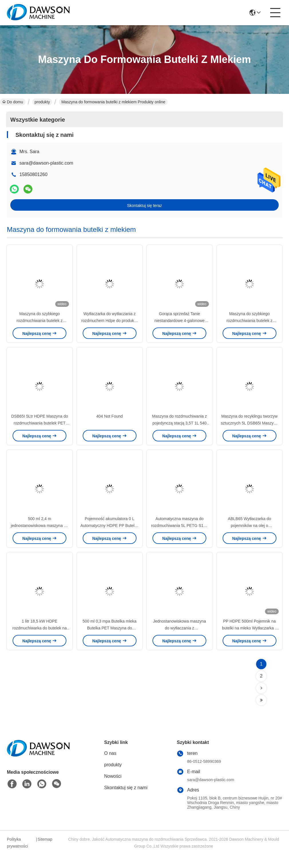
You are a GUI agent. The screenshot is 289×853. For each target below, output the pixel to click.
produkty (42, 102)
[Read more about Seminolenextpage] (261, 688)
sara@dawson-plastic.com (46, 163)
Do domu (12, 102)
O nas (110, 753)
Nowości (112, 776)
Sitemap (44, 839)
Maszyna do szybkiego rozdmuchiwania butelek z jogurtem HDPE (40, 320)
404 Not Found (109, 416)
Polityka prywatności (17, 842)
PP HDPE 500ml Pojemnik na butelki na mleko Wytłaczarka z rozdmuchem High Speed (249, 628)
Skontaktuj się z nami (125, 787)
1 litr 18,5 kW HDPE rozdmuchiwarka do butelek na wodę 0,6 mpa (39, 628)
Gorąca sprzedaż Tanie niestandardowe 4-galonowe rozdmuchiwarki (180, 320)
